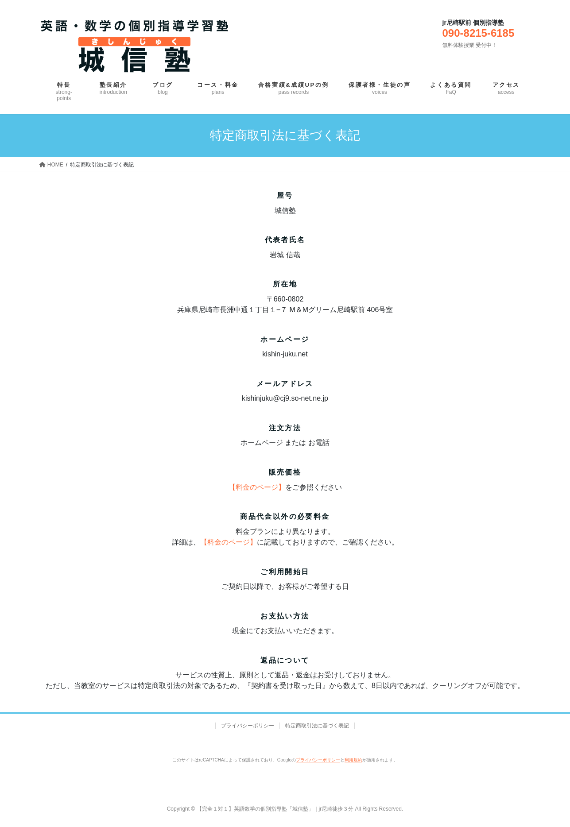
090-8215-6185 (478, 33)
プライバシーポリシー (247, 726)
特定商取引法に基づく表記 (317, 726)
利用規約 (353, 759)
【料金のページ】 (257, 487)
